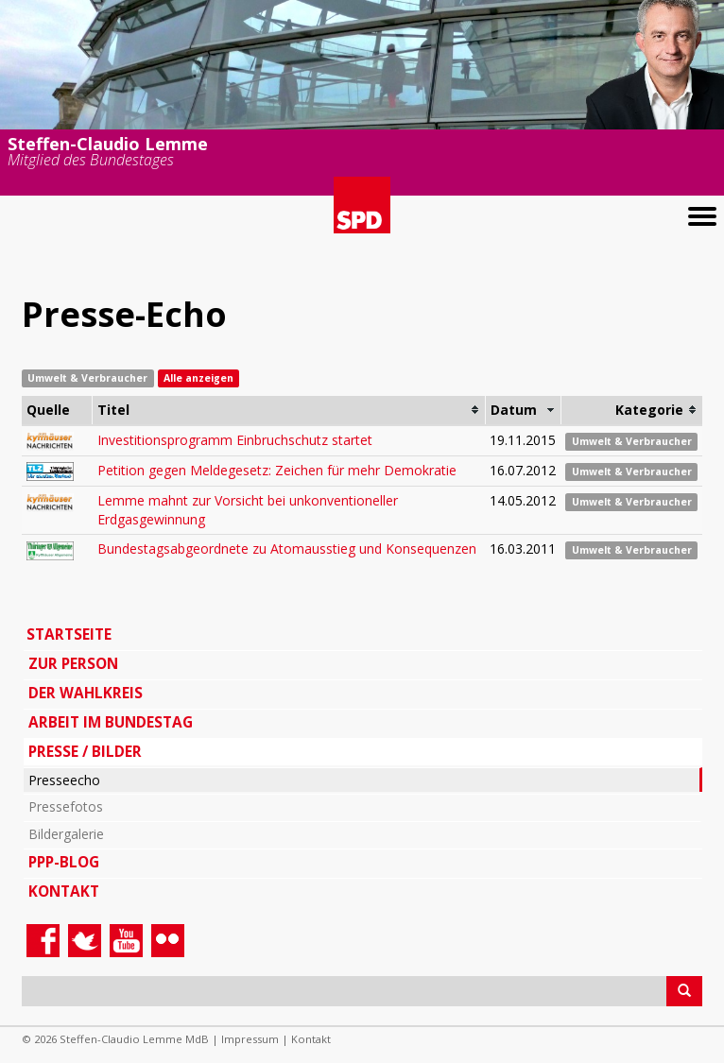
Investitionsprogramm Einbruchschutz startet (234, 440)
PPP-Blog (63, 862)
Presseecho (64, 780)
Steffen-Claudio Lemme (108, 142)
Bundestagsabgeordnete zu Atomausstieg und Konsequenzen (286, 548)
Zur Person (73, 664)
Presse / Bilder (85, 752)
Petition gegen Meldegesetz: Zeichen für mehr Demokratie (277, 470)
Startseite (69, 634)
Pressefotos (65, 806)
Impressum (250, 1039)
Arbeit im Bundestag (110, 722)
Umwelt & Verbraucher (632, 441)
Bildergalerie (66, 834)
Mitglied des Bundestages (91, 161)
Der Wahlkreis (85, 693)
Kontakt (63, 891)
